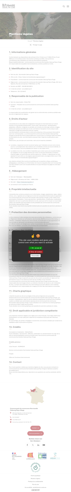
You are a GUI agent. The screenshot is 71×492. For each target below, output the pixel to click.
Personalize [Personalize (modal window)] (35, 255)
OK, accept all (35, 248)
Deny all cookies (35, 252)
